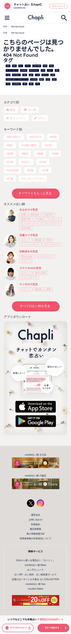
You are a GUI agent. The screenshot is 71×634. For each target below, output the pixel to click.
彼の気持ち (16, 75)
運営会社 (35, 515)
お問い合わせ (35, 519)
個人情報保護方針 (36, 533)
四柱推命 (34, 214)
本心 (20, 66)
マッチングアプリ (12, 70)
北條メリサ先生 (28, 235)
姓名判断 (25, 228)
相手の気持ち (34, 70)
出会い (50, 70)
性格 (48, 79)
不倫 (8, 75)
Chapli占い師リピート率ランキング (17, 79)
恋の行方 (45, 75)
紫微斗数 (25, 219)
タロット (55, 219)
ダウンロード (59, 6)
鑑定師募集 (35, 529)
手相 (48, 240)
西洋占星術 (27, 256)
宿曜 (23, 214)
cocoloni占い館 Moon (35, 565)
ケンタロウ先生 (28, 284)
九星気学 (48, 214)
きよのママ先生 (28, 210)
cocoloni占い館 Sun (35, 584)
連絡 (24, 84)
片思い (28, 66)
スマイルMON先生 (30, 268)
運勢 (24, 75)
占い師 (32, 109)
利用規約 (35, 524)
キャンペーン (18, 118)
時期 (45, 66)
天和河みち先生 (28, 251)
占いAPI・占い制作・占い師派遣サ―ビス (35, 574)
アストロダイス (29, 277)
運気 (57, 70)
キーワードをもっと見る (35, 193)
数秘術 (38, 240)
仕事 (43, 70)
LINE (8, 84)
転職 (54, 79)
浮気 (37, 84)
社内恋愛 (34, 79)
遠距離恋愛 (16, 84)
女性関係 (23, 70)
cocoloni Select (35, 588)
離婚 (41, 79)
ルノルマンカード (30, 223)
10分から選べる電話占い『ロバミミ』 (35, 560)
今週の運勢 (37, 66)
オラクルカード (52, 223)
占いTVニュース (35, 569)
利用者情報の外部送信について (35, 538)
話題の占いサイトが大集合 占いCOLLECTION (35, 579)
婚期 (14, 66)
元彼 (37, 75)
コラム (41, 118)
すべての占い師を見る (35, 306)
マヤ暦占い (40, 219)
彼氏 (31, 75)
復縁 (51, 66)
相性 (8, 66)
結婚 (52, 75)
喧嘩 (31, 84)
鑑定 (12, 109)
